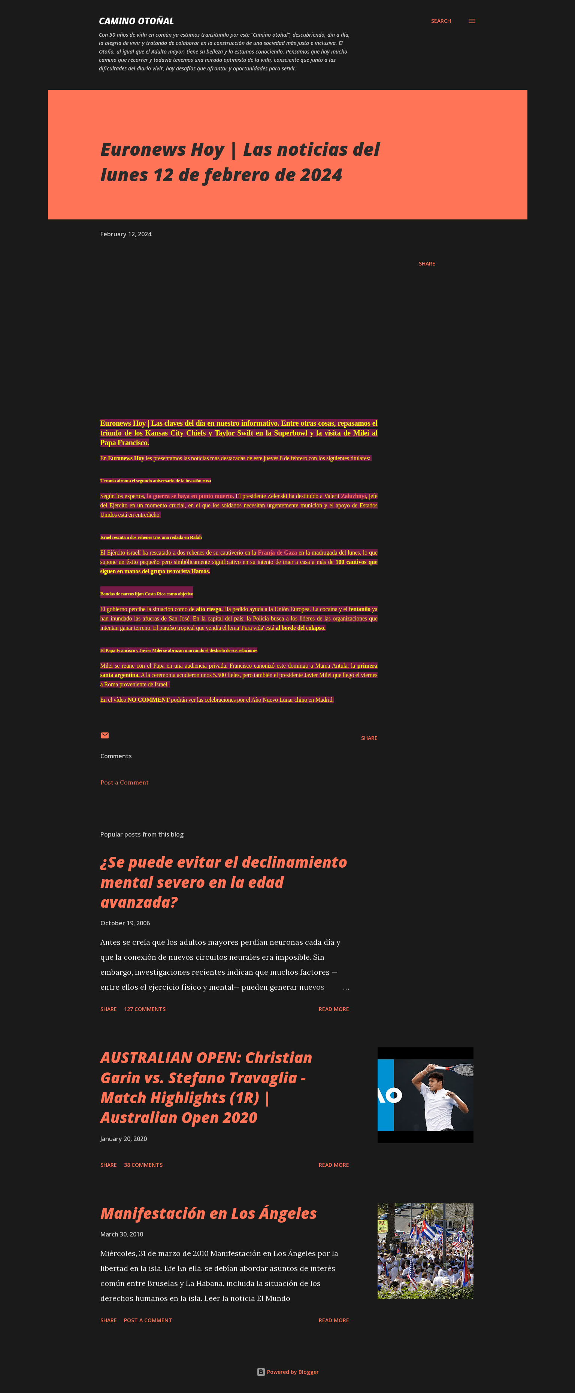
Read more (334, 1029)
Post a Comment (124, 803)
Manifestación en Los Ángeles (208, 1233)
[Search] (441, 20)
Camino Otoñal (136, 21)
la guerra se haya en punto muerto (211, 505)
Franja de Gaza (334, 562)
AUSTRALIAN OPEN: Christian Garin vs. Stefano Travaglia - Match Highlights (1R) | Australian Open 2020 (206, 1108)
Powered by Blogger (288, 1371)
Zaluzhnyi (137, 514)
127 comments (145, 1029)
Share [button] (427, 263)
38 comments (143, 1185)
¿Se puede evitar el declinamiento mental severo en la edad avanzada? (223, 902)
